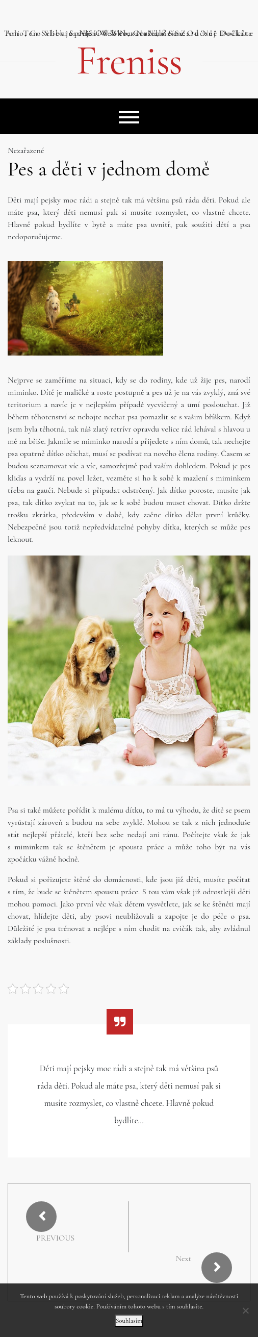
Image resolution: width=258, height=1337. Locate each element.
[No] (245, 1310)
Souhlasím (129, 1321)
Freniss (129, 60)
